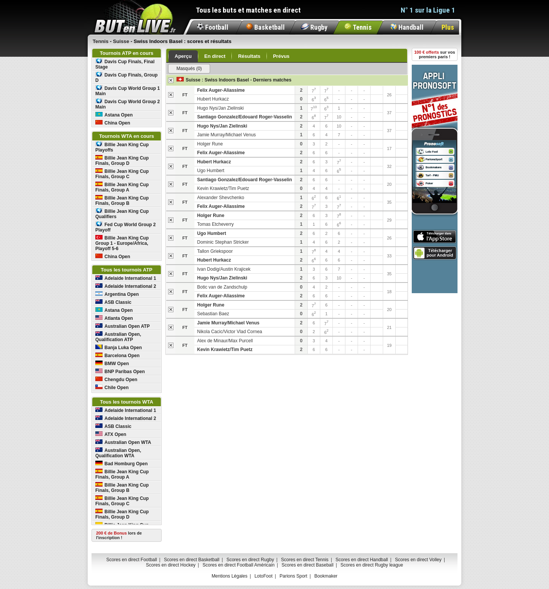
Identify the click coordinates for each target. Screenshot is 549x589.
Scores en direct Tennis (305, 559)
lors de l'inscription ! (119, 535)
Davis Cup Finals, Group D (126, 77)
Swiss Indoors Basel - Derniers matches (247, 80)
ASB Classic (113, 302)
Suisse (193, 80)
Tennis (358, 27)
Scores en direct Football (131, 559)
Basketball (265, 27)
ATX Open (110, 434)
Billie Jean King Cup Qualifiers (122, 213)
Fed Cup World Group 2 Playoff (125, 227)
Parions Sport (293, 576)
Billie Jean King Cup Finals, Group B (122, 200)
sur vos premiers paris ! (434, 54)
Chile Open (111, 387)
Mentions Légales (229, 576)
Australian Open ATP (122, 326)
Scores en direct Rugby (250, 559)
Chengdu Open (116, 379)
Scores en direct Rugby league (371, 565)
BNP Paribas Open (120, 371)
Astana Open (114, 115)
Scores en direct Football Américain (238, 565)
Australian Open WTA (123, 442)
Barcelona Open (117, 355)
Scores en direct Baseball (308, 565)
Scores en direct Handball (362, 559)
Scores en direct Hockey (171, 565)
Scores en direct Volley (418, 559)
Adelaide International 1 (125, 278)
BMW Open (112, 363)
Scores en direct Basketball (191, 559)
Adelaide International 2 (125, 286)
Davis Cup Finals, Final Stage (124, 64)
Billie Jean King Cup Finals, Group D (122, 160)
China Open (112, 123)
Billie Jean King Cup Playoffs (122, 147)
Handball (407, 27)
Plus (447, 27)
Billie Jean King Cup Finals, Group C (122, 173)
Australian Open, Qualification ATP (118, 336)
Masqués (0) (189, 68)
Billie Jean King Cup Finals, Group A (122, 187)
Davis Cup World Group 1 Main (127, 90)
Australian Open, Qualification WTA (118, 452)
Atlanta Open (114, 318)
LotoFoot (263, 576)
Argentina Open (117, 294)
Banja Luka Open (118, 347)
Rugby (314, 27)
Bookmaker (325, 576)
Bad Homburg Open (121, 463)
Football (212, 27)
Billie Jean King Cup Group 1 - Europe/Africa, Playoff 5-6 (122, 243)
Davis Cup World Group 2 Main (127, 104)
